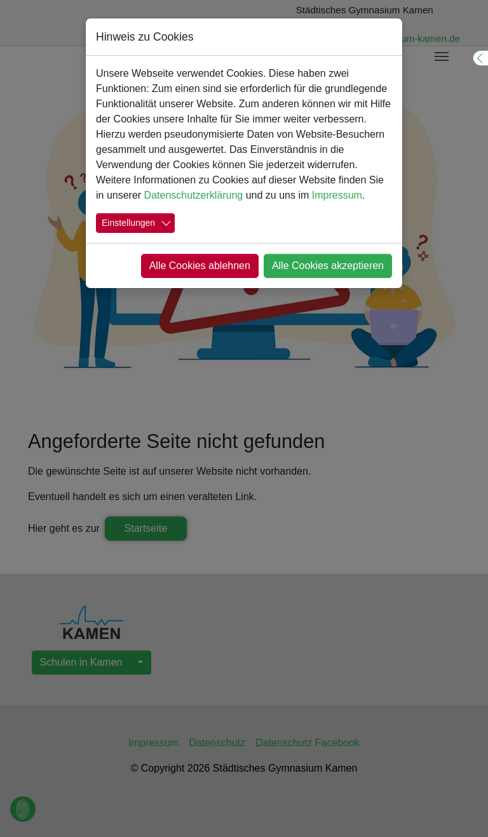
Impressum (337, 195)
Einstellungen (128, 223)
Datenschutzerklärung (193, 195)
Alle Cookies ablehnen (199, 265)
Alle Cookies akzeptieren (328, 265)
